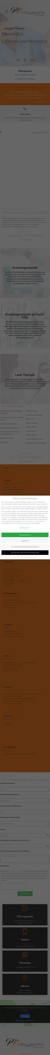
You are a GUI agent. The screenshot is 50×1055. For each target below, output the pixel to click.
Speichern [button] (25, 541)
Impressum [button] (35, 556)
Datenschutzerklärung (28, 521)
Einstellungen (20, 523)
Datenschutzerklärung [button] (26, 556)
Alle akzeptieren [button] (25, 535)
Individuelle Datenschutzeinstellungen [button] (25, 552)
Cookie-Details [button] (16, 556)
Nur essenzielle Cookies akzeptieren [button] (25, 547)
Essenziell (24, 528)
